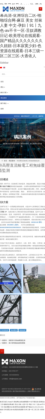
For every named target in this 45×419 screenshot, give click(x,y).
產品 (3, 87)
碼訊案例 (4, 98)
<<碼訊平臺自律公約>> (33, 391)
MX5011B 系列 (36, 222)
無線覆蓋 (14, 330)
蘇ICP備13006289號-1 (19, 391)
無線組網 (22, 330)
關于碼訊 (4, 103)
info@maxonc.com (15, 379)
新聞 (2, 109)
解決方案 (4, 92)
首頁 (2, 81)
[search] (22, 74)
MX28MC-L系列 (12, 225)
